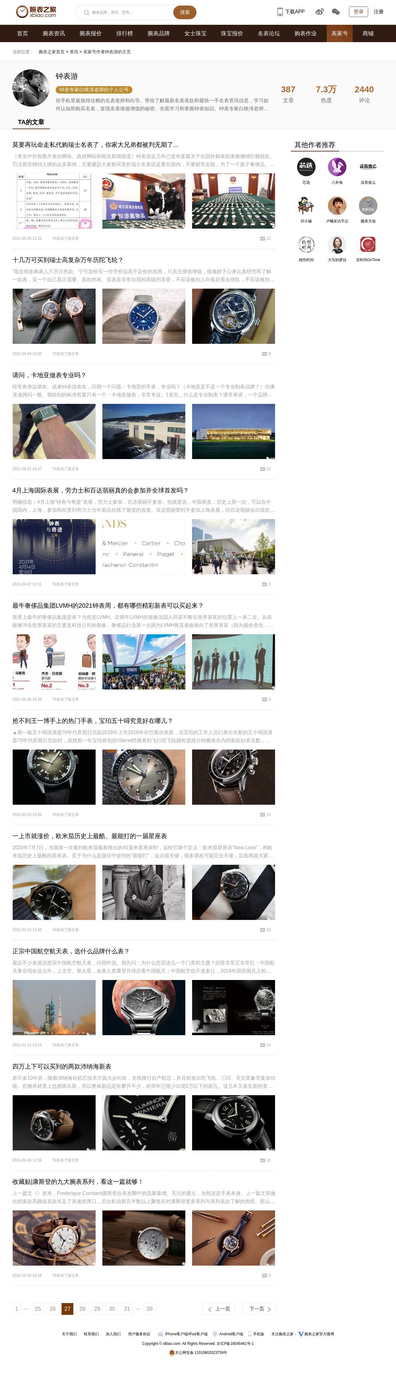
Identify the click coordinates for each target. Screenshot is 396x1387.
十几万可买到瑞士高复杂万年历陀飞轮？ (68, 259)
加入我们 (113, 1334)
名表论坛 (269, 33)
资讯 (74, 51)
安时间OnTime (368, 260)
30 (112, 1309)
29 (97, 1309)
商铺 (368, 33)
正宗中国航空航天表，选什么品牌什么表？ (71, 951)
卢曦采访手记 (337, 221)
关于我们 (69, 1334)
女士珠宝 (195, 33)
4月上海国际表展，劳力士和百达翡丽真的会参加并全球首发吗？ (100, 490)
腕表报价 (91, 33)
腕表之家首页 (52, 51)
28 (82, 1309)
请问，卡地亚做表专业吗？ (49, 375)
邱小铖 (306, 221)
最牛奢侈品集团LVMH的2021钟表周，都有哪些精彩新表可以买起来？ (108, 605)
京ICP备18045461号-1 (235, 1343)
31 (127, 1309)
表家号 (339, 33)
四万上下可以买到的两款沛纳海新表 (61, 1066)
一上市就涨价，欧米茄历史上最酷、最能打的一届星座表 (89, 836)
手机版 (256, 1334)
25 (38, 1309)
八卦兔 (337, 182)
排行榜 (124, 33)
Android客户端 (228, 1334)
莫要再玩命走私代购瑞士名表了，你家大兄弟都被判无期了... (95, 144)
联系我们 (91, 1334)
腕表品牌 (159, 33)
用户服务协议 (139, 1334)
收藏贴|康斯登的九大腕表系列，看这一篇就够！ (78, 1181)
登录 (359, 11)
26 (53, 1309)
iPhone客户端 (173, 1334)
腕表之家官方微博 (319, 1334)
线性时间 (306, 260)
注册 (379, 11)
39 (149, 1309)
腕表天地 (368, 221)
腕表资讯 (54, 33)
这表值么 (368, 182)
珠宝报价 (232, 33)
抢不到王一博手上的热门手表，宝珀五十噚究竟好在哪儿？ (92, 720)
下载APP (291, 11)
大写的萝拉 (337, 260)
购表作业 (306, 33)
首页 (22, 33)
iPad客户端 (198, 1334)
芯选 (306, 182)
